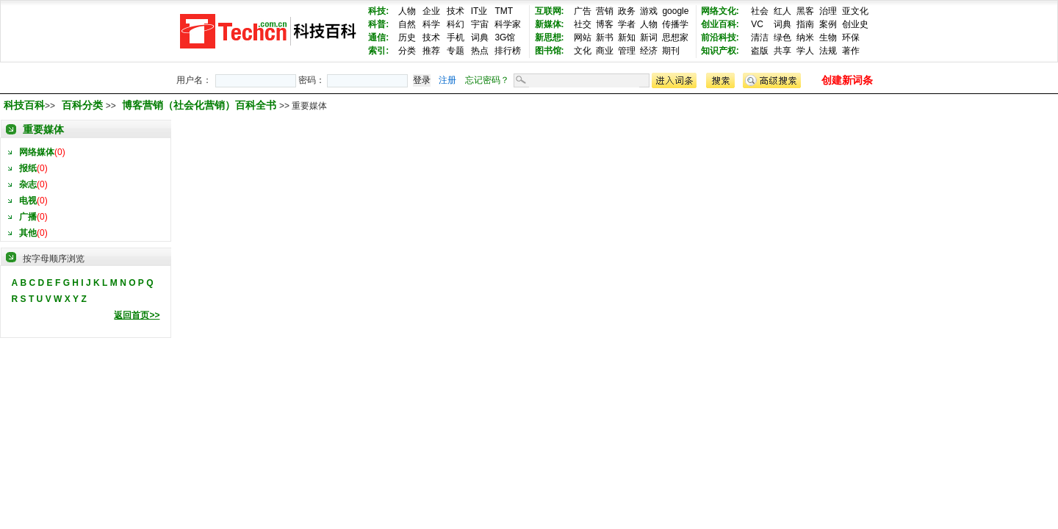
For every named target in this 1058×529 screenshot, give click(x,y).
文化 (582, 51)
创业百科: (720, 24)
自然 (407, 24)
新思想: (549, 37)
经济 (649, 51)
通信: (378, 37)
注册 (447, 80)
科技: (378, 11)
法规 (828, 51)
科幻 (455, 24)
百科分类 (82, 105)
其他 (28, 233)
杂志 (28, 184)
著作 (851, 51)
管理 (627, 51)
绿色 (782, 37)
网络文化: (720, 11)
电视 (28, 200)
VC (757, 24)
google (675, 11)
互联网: (549, 11)
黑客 (805, 11)
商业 (604, 51)
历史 (407, 37)
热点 (480, 51)
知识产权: (720, 51)
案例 (828, 24)
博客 (604, 24)
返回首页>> (136, 315)
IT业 (479, 11)
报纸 (28, 168)
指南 (805, 24)
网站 (582, 37)
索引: (378, 51)
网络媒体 (36, 152)
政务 (627, 11)
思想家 (675, 37)
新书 (604, 37)
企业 (431, 11)
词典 (480, 37)
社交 (582, 24)
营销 (604, 11)
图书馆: (549, 51)
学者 (627, 24)
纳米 (805, 37)
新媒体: (549, 24)
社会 (760, 11)
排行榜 (507, 51)
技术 (455, 11)
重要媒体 (43, 129)
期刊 (671, 51)
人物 (407, 11)
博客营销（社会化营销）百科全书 (200, 105)
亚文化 (855, 11)
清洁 (760, 37)
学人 (805, 51)
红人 (782, 11)
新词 (649, 37)
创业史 (855, 24)
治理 (828, 11)
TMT (503, 11)
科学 (431, 24)
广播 (28, 217)
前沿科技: (720, 37)
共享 (782, 51)
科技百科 (24, 105)
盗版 (760, 51)
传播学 (675, 24)
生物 (828, 37)
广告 (582, 11)
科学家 (507, 24)
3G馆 (504, 37)
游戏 (649, 11)
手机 (455, 37)
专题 (455, 51)
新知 (627, 37)
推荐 (431, 51)
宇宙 (480, 24)
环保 (851, 37)
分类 (407, 51)
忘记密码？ (487, 80)
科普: (378, 24)
